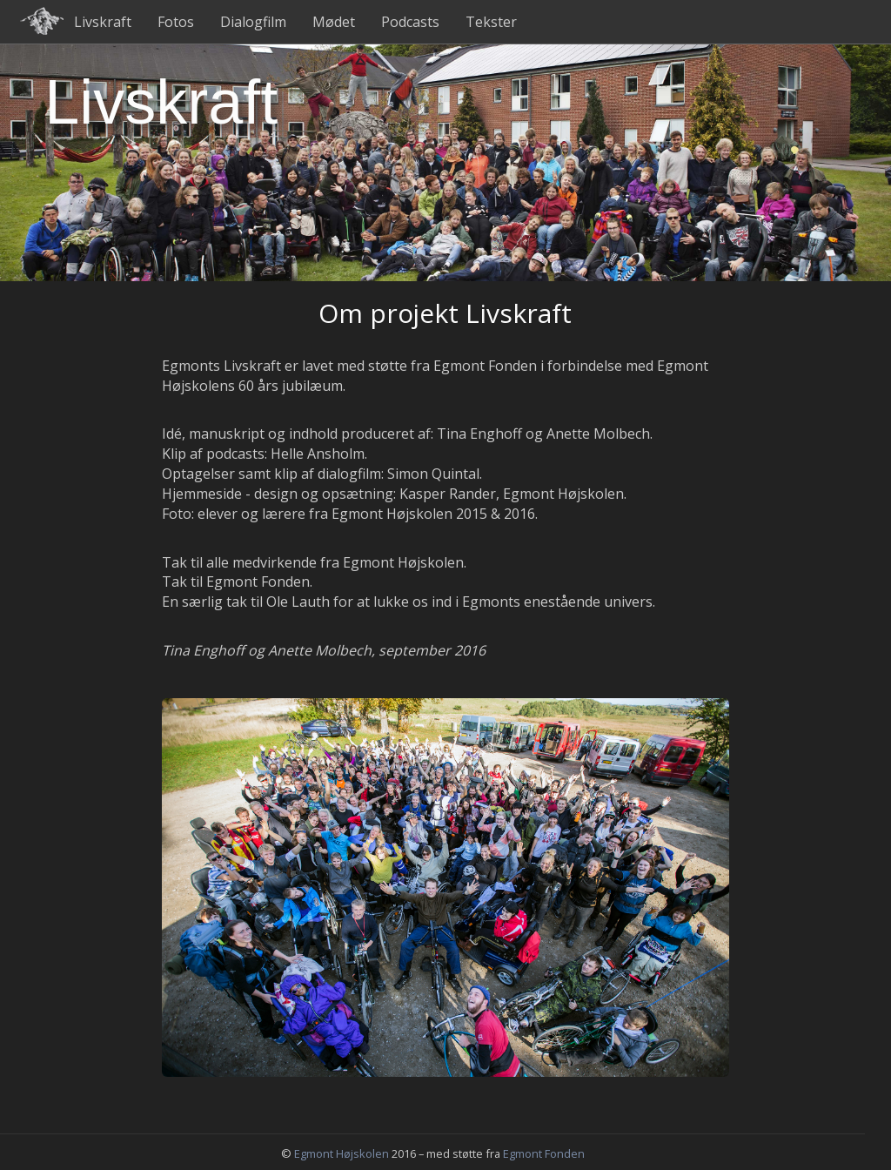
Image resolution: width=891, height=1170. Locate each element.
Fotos (175, 21)
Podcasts (410, 21)
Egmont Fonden (544, 1153)
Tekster (491, 21)
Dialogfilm (253, 21)
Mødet (333, 21)
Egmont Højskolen (341, 1153)
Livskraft (102, 21)
